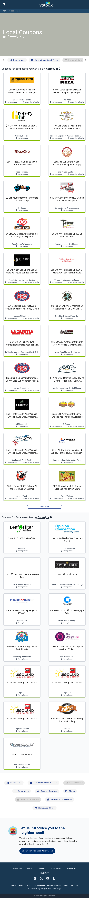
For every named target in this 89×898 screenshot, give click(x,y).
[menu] (3, 4)
